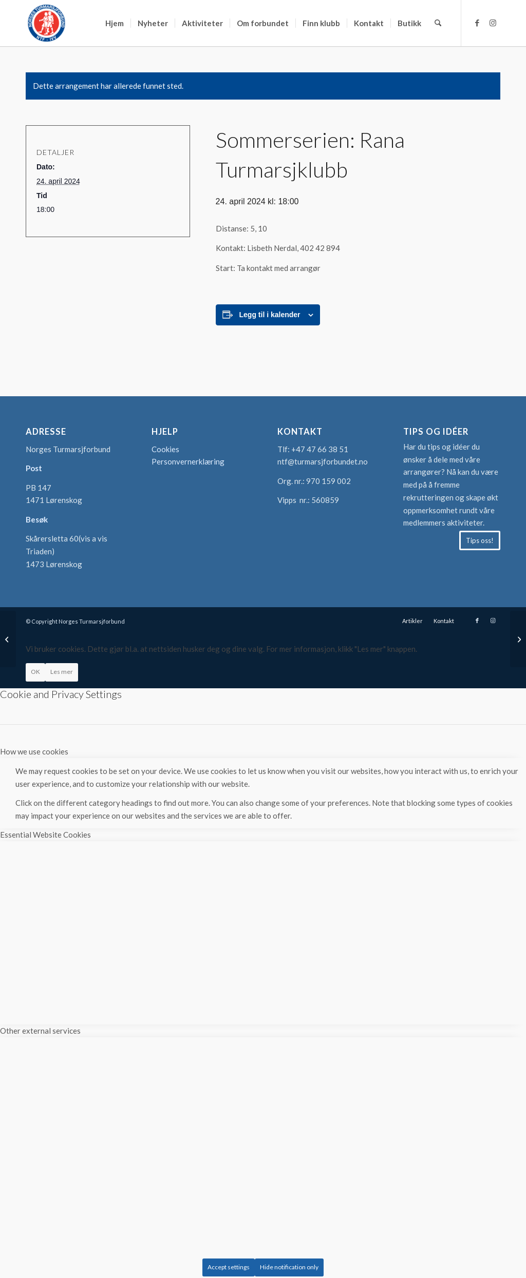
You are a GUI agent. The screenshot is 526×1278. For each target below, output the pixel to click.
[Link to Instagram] (492, 22)
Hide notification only (289, 1267)
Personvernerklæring (188, 461)
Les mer (61, 671)
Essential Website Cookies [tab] (45, 834)
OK (35, 671)
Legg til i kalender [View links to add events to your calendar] (269, 315)
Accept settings (229, 1267)
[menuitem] (114, 23)
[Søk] (438, 23)
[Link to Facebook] (477, 22)
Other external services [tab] (40, 1030)
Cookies (165, 449)
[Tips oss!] (479, 540)
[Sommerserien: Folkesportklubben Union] (518, 639)
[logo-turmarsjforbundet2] (46, 23)
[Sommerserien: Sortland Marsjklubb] (8, 639)
